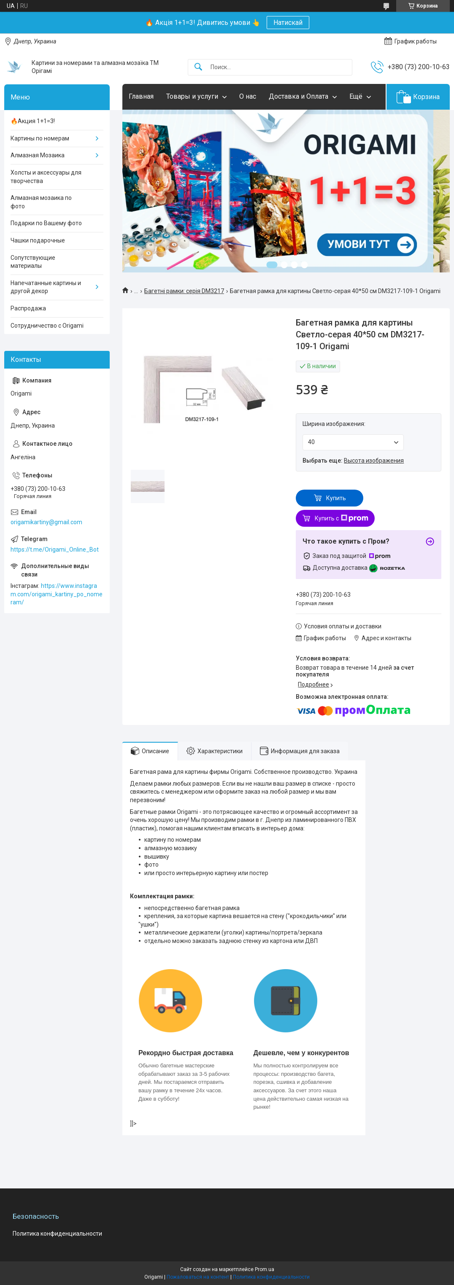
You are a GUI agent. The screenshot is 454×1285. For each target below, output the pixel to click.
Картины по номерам (40, 138)
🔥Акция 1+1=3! (33, 121)
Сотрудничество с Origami (47, 325)
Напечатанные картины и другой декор (46, 287)
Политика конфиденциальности (57, 1233)
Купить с (341, 518)
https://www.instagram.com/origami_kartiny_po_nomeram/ (57, 594)
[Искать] (198, 67)
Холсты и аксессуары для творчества (46, 176)
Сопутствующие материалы (33, 261)
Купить (336, 498)
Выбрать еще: (353, 460)
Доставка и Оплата (298, 96)
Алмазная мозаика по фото (41, 202)
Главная (141, 96)
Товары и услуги (192, 96)
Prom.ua (264, 1269)
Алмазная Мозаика (38, 155)
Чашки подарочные (38, 240)
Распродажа (28, 308)
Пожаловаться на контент (198, 1277)
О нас (247, 96)
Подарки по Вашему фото (46, 223)
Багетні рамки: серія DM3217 (184, 291)
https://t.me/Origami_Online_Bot (55, 549)
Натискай (288, 23)
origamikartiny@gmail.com (46, 522)
